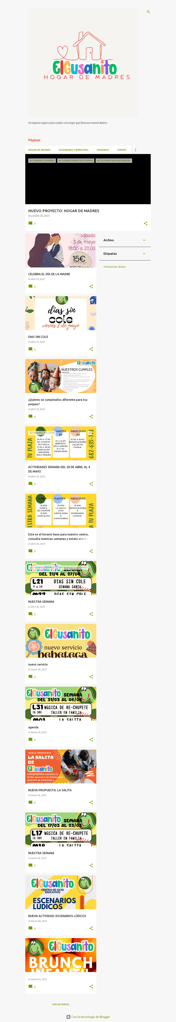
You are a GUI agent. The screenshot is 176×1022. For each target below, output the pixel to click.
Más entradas (60, 1004)
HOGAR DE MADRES (39, 150)
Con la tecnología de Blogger (88, 1016)
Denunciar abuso (114, 266)
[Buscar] (148, 11)
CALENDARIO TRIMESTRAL (73, 150)
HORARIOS (103, 150)
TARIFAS (121, 150)
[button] (145, 223)
